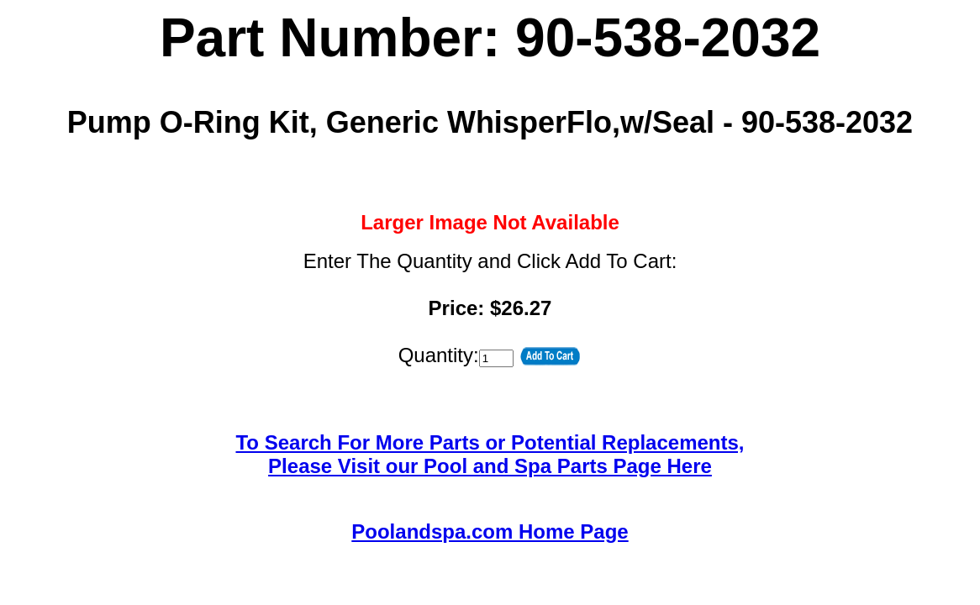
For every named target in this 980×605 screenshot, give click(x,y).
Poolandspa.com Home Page (489, 531)
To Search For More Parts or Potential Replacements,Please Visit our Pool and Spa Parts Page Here (489, 454)
